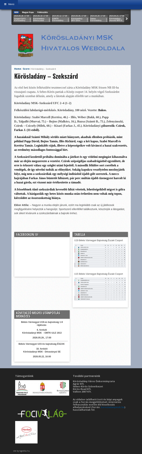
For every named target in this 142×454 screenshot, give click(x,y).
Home (17, 68)
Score (26, 68)
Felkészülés (42, 12)
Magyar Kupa (28, 12)
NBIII (16, 12)
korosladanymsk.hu (112, 407)
